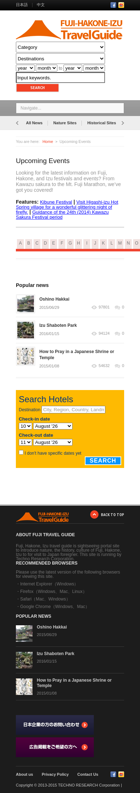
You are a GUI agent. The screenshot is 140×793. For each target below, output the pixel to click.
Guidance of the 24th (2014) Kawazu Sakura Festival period (62, 214)
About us (24, 774)
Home (48, 141)
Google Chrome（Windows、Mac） (54, 606)
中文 (41, 5)
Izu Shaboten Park (58, 325)
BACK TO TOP (112, 514)
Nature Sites (64, 123)
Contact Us (87, 774)
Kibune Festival (56, 202)
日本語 (22, 5)
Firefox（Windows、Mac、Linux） (53, 591)
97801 (104, 307)
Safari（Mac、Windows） (45, 599)
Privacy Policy (55, 774)
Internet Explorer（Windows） (49, 583)
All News (34, 123)
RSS (121, 5)
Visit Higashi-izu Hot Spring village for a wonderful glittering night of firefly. (67, 207)
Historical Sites (101, 123)
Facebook (113, 5)
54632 (104, 366)
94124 (104, 333)
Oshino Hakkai (54, 299)
